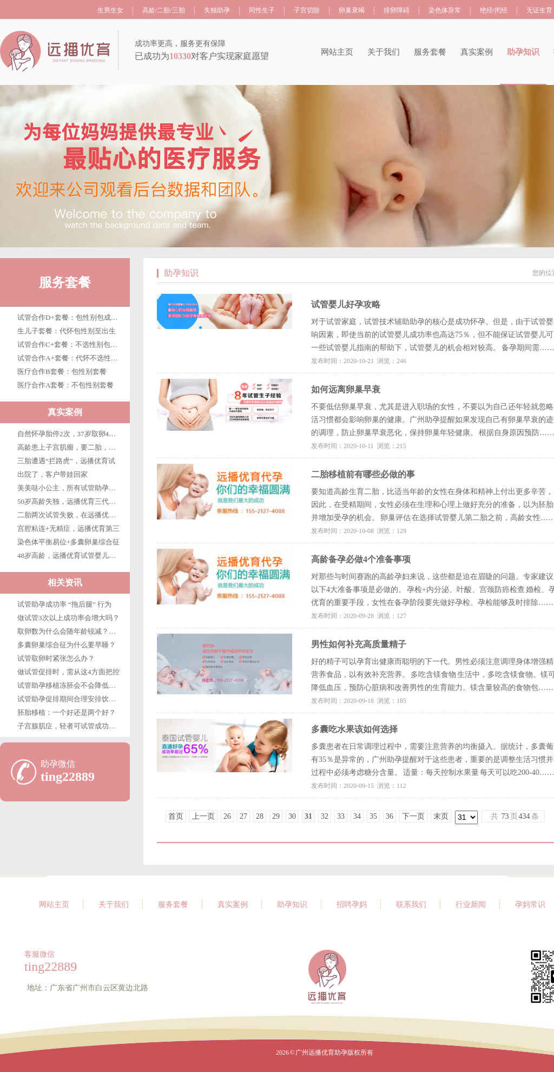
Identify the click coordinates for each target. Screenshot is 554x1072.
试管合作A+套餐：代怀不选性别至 (71, 358)
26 (227, 816)
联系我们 (411, 904)
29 (276, 816)
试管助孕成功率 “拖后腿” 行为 (64, 604)
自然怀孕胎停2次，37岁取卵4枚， (70, 434)
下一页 (413, 816)
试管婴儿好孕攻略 (345, 304)
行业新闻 (471, 904)
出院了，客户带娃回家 (52, 474)
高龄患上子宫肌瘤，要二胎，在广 (70, 447)
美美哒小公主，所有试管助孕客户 (70, 488)
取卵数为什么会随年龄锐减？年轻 (70, 631)
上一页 (203, 816)
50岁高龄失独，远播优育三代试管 (70, 501)
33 (341, 816)
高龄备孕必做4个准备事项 (361, 559)
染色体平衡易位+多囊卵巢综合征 (68, 542)
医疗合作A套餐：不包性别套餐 (65, 385)
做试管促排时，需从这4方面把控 (68, 672)
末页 (441, 816)
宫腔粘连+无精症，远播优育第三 (68, 528)
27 (243, 816)
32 (324, 816)
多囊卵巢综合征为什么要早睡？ (66, 645)
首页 (175, 816)
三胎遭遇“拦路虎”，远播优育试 (66, 461)
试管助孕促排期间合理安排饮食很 (70, 699)
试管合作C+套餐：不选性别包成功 (70, 344)
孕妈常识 (530, 904)
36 (389, 816)
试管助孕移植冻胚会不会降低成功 (70, 685)
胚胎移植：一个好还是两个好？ (66, 712)
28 (259, 816)
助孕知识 (523, 52)
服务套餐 (430, 52)
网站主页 (337, 52)
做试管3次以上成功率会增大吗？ (68, 618)
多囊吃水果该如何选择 (354, 729)
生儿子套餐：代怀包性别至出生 (66, 331)
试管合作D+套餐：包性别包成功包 (71, 317)
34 (357, 816)
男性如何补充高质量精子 (358, 644)
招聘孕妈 (352, 904)
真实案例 (476, 52)
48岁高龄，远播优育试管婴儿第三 (70, 555)
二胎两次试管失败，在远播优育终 (70, 515)
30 (292, 816)
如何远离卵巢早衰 (345, 389)
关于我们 (383, 52)
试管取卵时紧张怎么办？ (56, 658)
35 (373, 816)
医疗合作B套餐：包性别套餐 (62, 371)
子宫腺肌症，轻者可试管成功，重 (70, 726)
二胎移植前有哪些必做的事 (363, 474)
